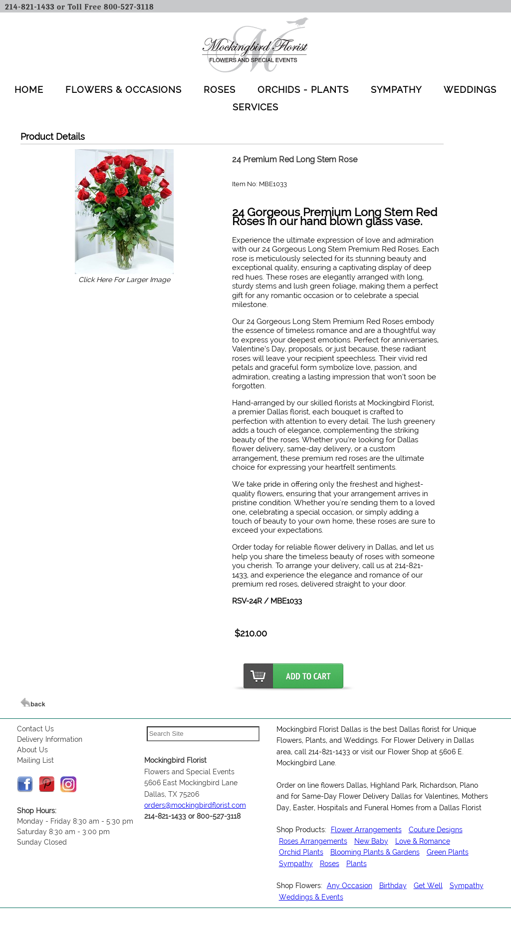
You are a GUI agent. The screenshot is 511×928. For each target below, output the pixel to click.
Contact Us (35, 729)
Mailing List (35, 760)
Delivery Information (49, 739)
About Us (32, 750)
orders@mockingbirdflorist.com (195, 805)
